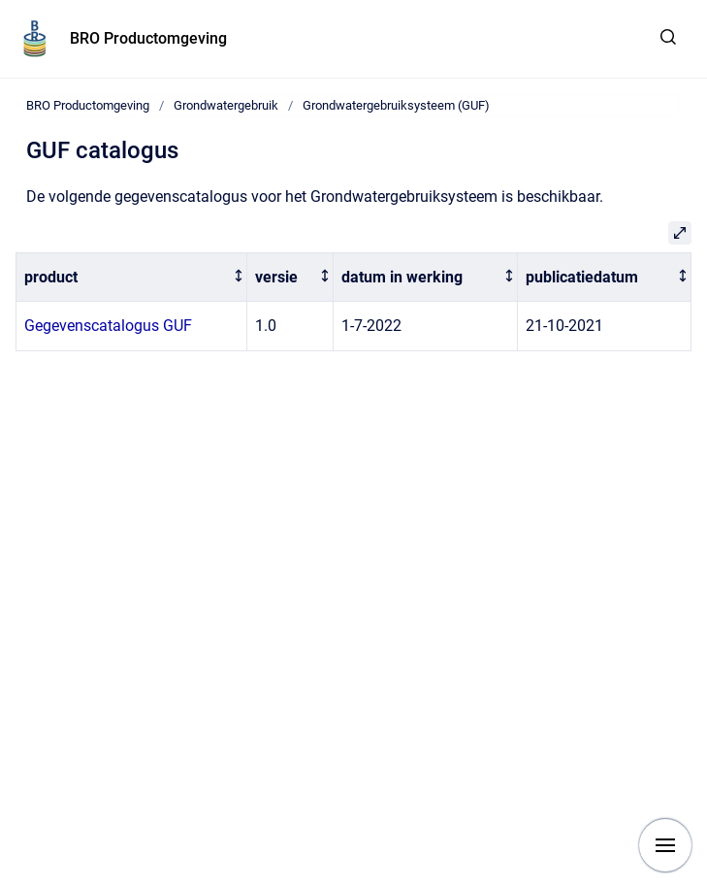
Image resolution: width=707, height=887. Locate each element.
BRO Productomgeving (148, 38)
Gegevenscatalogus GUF (108, 325)
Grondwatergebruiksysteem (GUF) (396, 105)
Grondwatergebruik (226, 105)
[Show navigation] (665, 845)
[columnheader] (131, 277)
